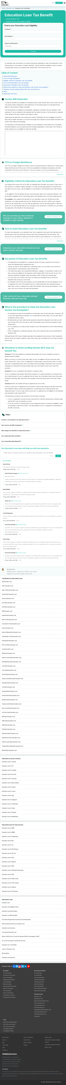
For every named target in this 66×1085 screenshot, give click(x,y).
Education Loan (6, 902)
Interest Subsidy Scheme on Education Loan (13, 923)
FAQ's (5, 91)
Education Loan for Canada (9, 761)
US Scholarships (38, 973)
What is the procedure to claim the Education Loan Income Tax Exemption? (26, 87)
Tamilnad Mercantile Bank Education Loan (12, 746)
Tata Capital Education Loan (9, 670)
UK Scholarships (38, 975)
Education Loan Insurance (8, 928)
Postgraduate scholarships (9, 997)
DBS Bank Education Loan (8, 725)
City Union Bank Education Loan (10, 712)
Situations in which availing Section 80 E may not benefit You (22, 89)
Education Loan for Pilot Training (10, 882)
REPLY (18, 469)
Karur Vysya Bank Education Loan (10, 708)
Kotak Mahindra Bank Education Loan (11, 661)
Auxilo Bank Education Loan (40, 1011)
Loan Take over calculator (9, 1026)
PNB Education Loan (7, 611)
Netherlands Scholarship (40, 990)
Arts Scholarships (7, 973)
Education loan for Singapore (9, 799)
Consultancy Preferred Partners (52, 1044)
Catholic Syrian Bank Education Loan (11, 742)
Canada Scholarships (39, 981)
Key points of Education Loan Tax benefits (16, 85)
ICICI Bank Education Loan (8, 607)
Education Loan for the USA (9, 774)
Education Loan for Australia (9, 770)
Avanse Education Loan (8, 598)
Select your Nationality (11, 43)
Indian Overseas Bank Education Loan (11, 657)
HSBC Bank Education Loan (9, 720)
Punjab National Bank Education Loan (42, 1009)
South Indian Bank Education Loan (10, 695)
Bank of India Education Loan (9, 619)
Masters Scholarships (8, 988)
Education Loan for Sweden (9, 812)
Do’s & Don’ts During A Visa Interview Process (13, 940)
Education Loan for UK (7, 766)
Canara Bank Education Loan (9, 594)
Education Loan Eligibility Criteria (10, 907)
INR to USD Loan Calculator (9, 1024)
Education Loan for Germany (9, 778)
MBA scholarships (7, 984)
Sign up (59, 2)
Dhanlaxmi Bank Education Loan (10, 733)
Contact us (5, 1050)
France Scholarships (39, 986)
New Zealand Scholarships (40, 988)
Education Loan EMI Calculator (9, 915)
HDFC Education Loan (7, 585)
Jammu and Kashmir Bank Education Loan (12, 678)
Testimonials (5, 1045)
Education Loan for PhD (8, 857)
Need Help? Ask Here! (10, 94)
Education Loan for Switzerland (10, 804)
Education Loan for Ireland (8, 787)
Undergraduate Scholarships (9, 986)
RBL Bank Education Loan (8, 716)
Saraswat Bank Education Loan (10, 674)
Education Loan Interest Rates (9, 911)
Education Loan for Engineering (10, 836)
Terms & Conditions (28, 1037)
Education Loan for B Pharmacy (10, 891)
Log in (52, 2)
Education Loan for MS (8, 840)
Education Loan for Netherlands (10, 816)
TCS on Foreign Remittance (12, 78)
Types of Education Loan (8, 949)
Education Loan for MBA (8, 828)
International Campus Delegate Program (52, 1041)
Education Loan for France (9, 791)
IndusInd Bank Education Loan (9, 691)
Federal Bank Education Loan (9, 640)
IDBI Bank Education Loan (8, 653)
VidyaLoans (37, 1016)
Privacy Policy (27, 1039)
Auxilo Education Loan (7, 628)
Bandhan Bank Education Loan (10, 699)
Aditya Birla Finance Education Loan (11, 737)
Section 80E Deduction (10, 76)
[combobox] (33, 46)
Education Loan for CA (7, 845)
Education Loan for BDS (8, 874)
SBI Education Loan (7, 581)
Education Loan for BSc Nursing (10, 849)
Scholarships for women (8, 995)
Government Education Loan (9, 932)
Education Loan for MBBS (8, 832)
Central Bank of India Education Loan (11, 636)
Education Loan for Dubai (8, 808)
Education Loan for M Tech (9, 853)
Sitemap (25, 1045)
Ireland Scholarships (39, 984)
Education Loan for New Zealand (10, 782)
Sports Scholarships (7, 977)
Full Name (8, 29)
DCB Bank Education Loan (8, 729)
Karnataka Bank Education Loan (10, 682)
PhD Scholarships (7, 990)
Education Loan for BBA (8, 866)
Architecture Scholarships (9, 975)
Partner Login (48, 1037)
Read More (60, 174)
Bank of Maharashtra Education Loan (11, 632)
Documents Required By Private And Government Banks (16, 919)
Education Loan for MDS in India (10, 878)
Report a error (48, 1047)
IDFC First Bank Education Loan (10, 645)
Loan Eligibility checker (8, 1030)
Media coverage (27, 1042)
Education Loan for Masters (9, 861)
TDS (31, 315)
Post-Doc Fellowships (8, 992)
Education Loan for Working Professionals (12, 870)
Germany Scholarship (39, 977)
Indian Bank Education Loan (9, 615)
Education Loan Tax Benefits (9, 945)
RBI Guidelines (5, 953)
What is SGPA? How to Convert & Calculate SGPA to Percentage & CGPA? (20, 936)
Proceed (33, 51)
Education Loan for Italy (8, 795)
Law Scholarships (7, 981)
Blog (3, 1042)
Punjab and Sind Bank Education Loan (11, 704)
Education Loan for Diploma (9, 887)
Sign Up (52, 456)
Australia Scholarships (39, 979)
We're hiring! (5, 1037)
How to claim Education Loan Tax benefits (16, 83)
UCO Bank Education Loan (8, 666)
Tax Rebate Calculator (8, 1028)
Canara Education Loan (39, 1005)
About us (4, 1039)
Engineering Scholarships (9, 979)
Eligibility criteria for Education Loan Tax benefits (18, 80)
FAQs (3, 1047)
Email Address (9, 36)
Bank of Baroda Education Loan (10, 590)
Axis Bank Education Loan (8, 602)
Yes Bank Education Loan (8, 687)
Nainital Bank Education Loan (9, 750)
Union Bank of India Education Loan (11, 623)
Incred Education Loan (7, 649)
